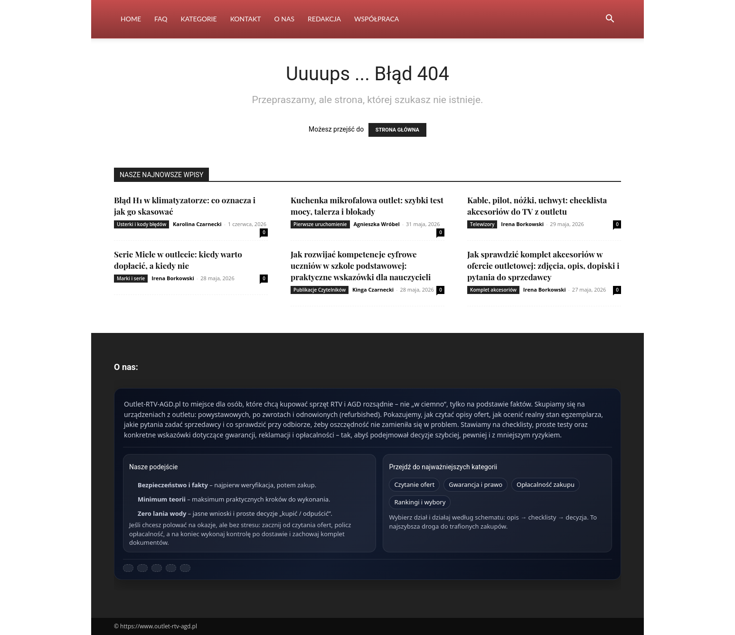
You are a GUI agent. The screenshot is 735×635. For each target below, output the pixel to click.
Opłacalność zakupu (546, 484)
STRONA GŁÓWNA (397, 130)
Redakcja (324, 19)
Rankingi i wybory (419, 502)
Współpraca (376, 19)
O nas (284, 19)
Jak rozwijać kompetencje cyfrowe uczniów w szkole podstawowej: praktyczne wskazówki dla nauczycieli (361, 265)
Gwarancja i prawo (475, 484)
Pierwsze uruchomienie (320, 224)
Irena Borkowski (522, 223)
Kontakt (245, 19)
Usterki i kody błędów (141, 224)
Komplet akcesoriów (493, 289)
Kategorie (199, 19)
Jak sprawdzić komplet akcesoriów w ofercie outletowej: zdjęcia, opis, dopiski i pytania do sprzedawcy (543, 265)
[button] (609, 19)
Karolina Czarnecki (197, 223)
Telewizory (482, 224)
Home (131, 19)
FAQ (161, 19)
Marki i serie (131, 278)
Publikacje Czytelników (319, 289)
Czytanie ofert (414, 484)
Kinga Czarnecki (373, 289)
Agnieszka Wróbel (376, 223)
